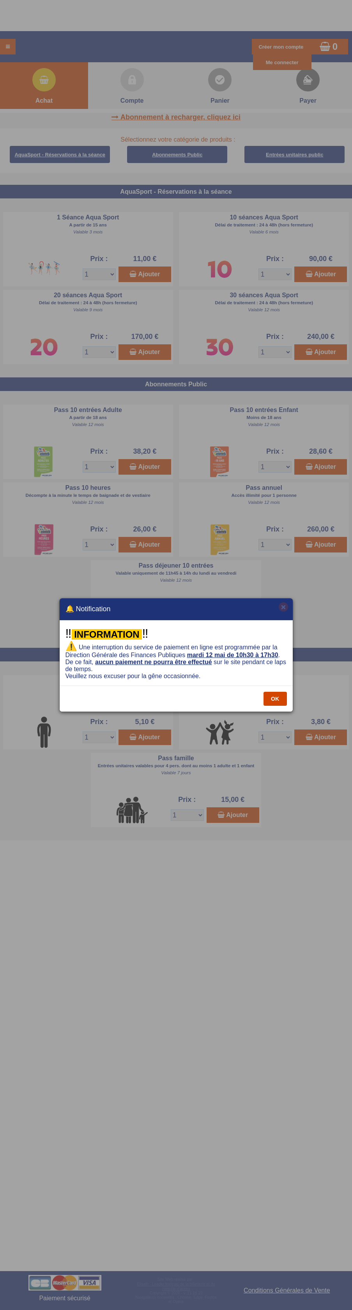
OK (275, 699)
